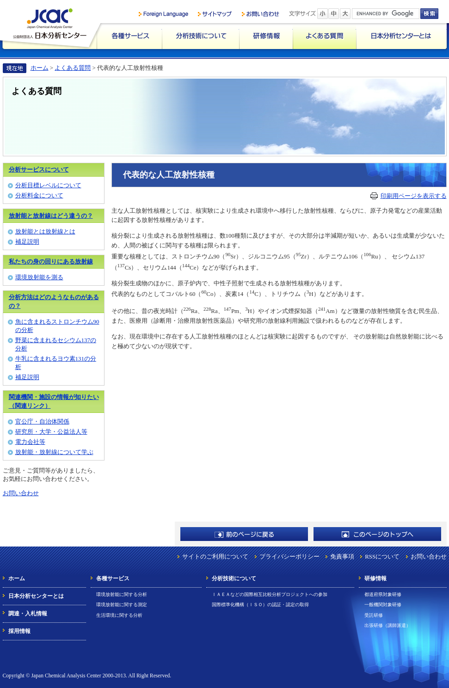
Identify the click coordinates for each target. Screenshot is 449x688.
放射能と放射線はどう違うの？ (51, 215)
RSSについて (382, 556)
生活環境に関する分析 (119, 615)
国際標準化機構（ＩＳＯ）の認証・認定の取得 (260, 604)
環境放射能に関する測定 (121, 604)
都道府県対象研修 (382, 594)
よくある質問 (324, 36)
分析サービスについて (39, 169)
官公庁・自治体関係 (42, 421)
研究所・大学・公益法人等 (51, 431)
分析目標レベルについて (48, 185)
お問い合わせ (21, 493)
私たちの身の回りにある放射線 (51, 261)
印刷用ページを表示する (414, 195)
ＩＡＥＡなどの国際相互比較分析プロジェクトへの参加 (269, 594)
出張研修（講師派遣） (387, 625)
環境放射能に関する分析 (121, 594)
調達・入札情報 (27, 613)
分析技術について (200, 36)
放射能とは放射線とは (45, 231)
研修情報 (266, 36)
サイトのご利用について (215, 556)
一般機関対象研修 (382, 604)
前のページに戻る (244, 534)
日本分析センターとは (401, 36)
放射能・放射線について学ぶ (54, 451)
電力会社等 (30, 441)
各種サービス (129, 36)
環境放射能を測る (39, 277)
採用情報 (19, 631)
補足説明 (27, 241)
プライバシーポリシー (289, 556)
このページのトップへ (377, 534)
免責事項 (342, 556)
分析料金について (39, 195)
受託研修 (373, 615)
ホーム (40, 67)
